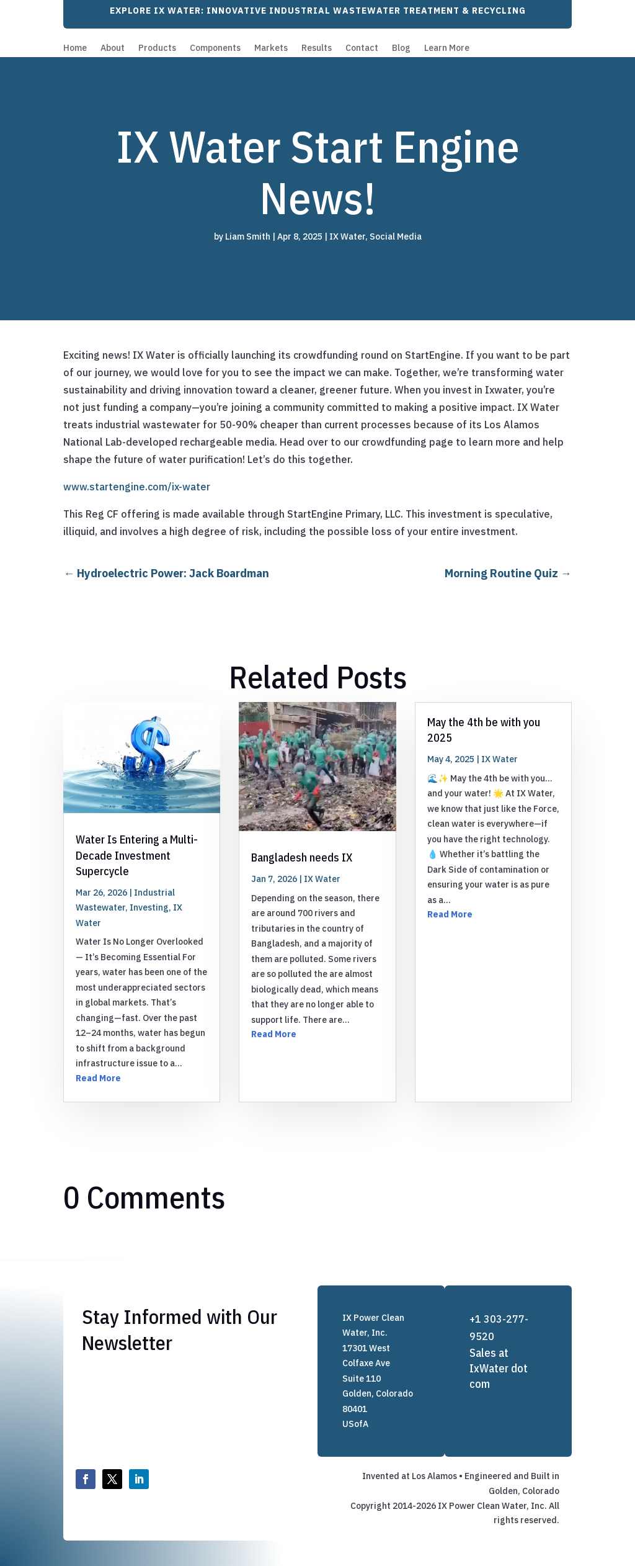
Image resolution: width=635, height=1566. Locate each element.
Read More (98, 1078)
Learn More (446, 48)
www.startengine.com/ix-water (136, 486)
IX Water (347, 236)
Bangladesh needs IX (301, 857)
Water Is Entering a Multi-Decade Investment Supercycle (137, 855)
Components (215, 48)
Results (316, 48)
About (112, 48)
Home (75, 48)
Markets (271, 48)
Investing (149, 907)
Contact (361, 48)
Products (157, 48)
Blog (401, 48)
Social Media (396, 236)
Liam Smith (247, 236)
